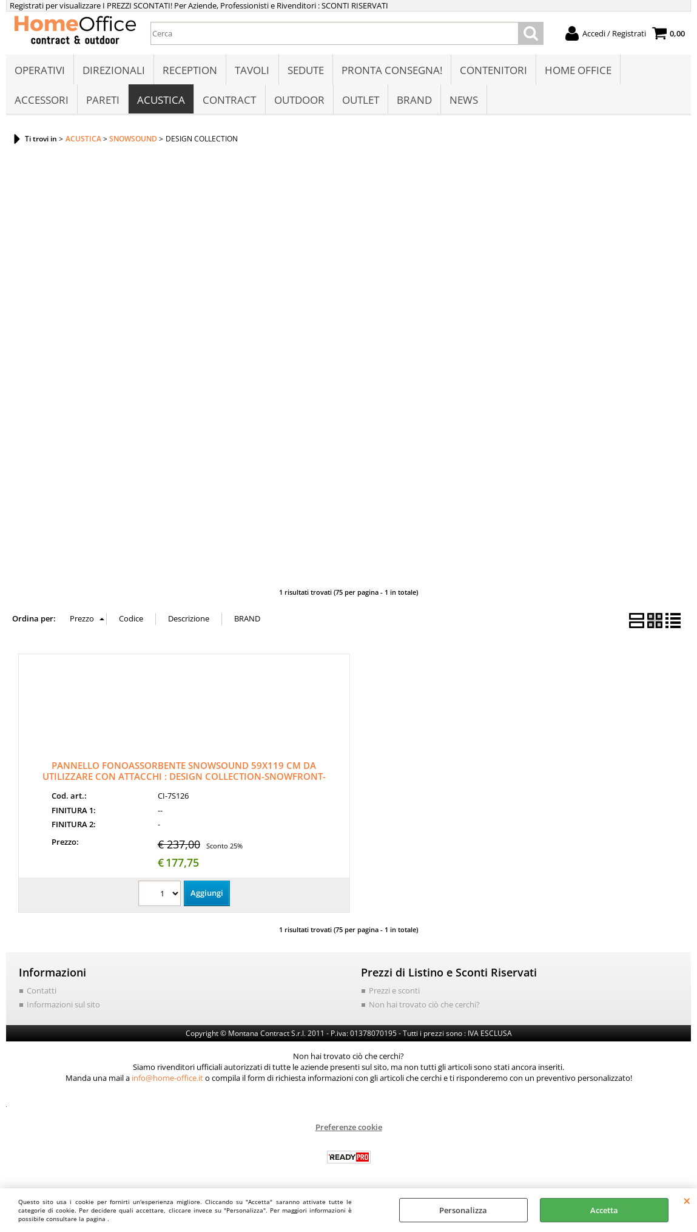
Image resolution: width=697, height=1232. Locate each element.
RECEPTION (190, 71)
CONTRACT (229, 101)
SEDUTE (305, 71)
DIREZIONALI (113, 71)
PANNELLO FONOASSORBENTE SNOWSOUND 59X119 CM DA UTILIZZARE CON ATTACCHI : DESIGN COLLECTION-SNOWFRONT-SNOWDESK (184, 778)
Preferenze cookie (348, 1129)
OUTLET (360, 101)
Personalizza (463, 1210)
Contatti (41, 992)
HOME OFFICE (577, 71)
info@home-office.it (167, 1080)
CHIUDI (687, 1200)
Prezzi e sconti (394, 992)
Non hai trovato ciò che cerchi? (424, 1006)
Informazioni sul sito (63, 1006)
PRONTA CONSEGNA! (391, 71)
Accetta (604, 1210)
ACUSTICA (161, 101)
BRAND (413, 101)
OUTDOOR (299, 101)
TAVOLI (252, 71)
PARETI (103, 101)
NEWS (463, 101)
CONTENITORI (493, 71)
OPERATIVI (40, 71)
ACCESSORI (42, 101)
